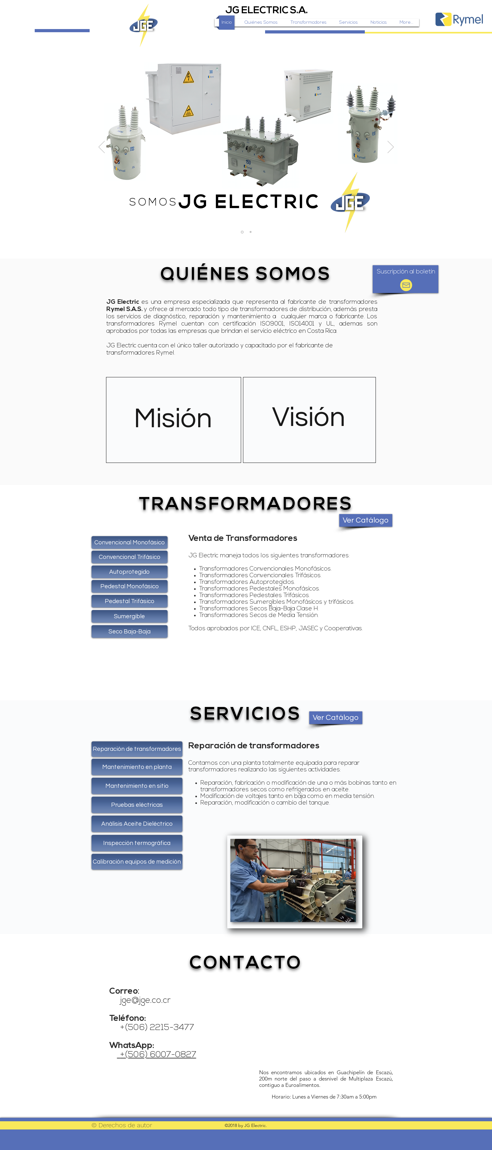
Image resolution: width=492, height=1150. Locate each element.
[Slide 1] (242, 232)
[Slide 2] (251, 232)
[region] (173, 420)
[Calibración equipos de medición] (137, 862)
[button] (406, 272)
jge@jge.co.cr (145, 1001)
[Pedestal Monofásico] (130, 586)
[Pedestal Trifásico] (130, 601)
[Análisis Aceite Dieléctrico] (137, 824)
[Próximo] (391, 147)
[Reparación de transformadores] (137, 749)
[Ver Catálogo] (365, 520)
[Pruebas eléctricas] (137, 805)
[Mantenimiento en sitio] (137, 786)
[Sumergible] (130, 616)
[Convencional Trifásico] (130, 557)
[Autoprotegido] (130, 572)
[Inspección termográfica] (137, 843)
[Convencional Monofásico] (130, 542)
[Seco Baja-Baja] (130, 631)
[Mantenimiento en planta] (137, 767)
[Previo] (101, 147)
